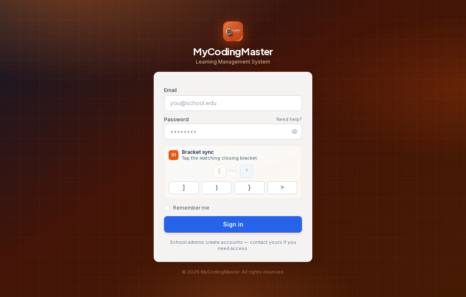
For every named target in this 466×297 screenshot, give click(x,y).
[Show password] (294, 131)
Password (176, 119)
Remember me (191, 208)
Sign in (233, 224)
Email (170, 90)
